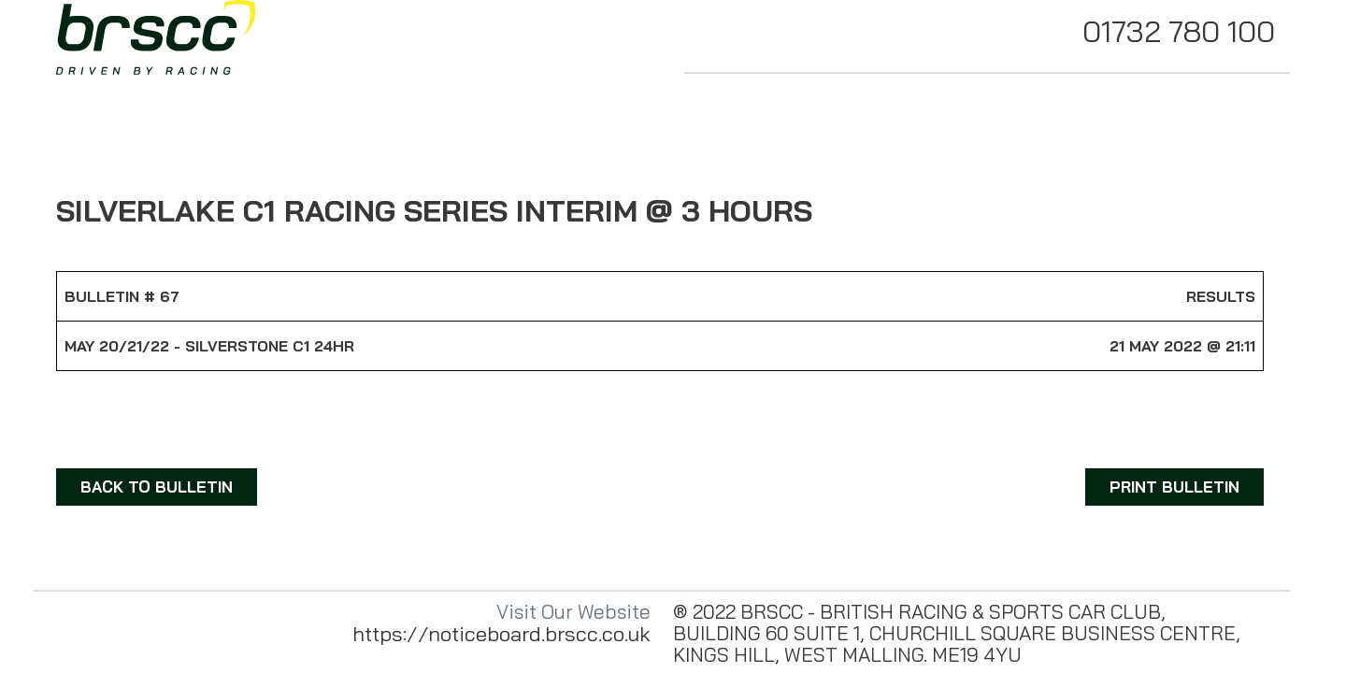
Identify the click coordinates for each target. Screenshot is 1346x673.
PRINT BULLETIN (1174, 486)
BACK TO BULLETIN (156, 486)
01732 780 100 (1178, 31)
